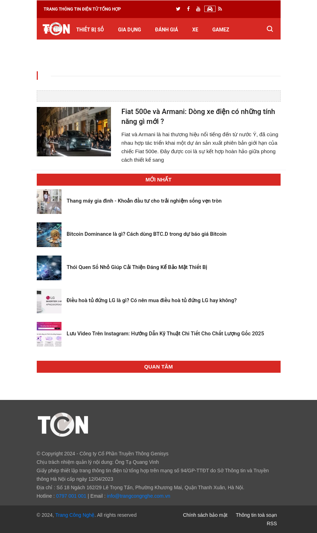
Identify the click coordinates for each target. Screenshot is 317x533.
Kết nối (53, 30)
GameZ (220, 30)
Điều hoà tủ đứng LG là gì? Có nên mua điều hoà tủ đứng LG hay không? (152, 300)
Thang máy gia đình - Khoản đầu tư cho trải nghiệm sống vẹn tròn (144, 201)
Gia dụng (129, 30)
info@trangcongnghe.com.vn (138, 496)
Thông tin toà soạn (256, 515)
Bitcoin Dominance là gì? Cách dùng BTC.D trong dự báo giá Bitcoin (147, 234)
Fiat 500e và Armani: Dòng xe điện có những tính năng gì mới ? (198, 117)
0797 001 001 (71, 496)
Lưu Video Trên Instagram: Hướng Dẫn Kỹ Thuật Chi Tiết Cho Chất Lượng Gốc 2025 (165, 333)
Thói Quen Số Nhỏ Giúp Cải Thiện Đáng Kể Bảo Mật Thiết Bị (137, 267)
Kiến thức (57, 51)
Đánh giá (166, 30)
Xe (195, 30)
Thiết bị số (90, 30)
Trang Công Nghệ (74, 515)
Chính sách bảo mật (205, 515)
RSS (272, 523)
